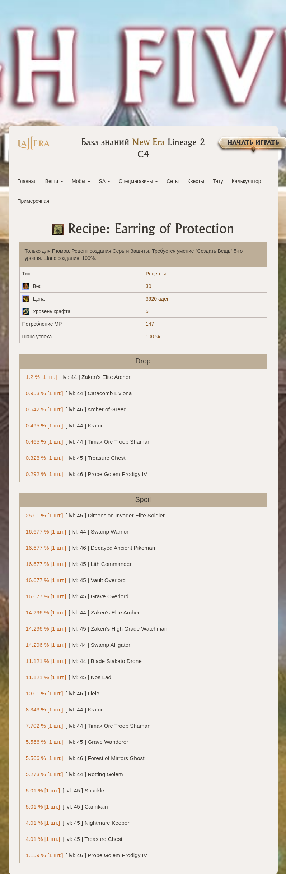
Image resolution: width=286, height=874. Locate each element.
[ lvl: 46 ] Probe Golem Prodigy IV (85, 473)
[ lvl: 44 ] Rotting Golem (73, 773)
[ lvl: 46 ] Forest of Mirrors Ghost (84, 757)
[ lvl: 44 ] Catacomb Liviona (77, 392)
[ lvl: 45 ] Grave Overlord (75, 595)
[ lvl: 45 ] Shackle (63, 790)
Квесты (195, 181)
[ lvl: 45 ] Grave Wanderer (75, 741)
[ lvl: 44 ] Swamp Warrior (76, 531)
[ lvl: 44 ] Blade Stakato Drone (82, 660)
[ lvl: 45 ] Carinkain (65, 806)
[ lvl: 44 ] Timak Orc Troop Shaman (87, 441)
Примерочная (34, 201)
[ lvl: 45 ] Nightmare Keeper (76, 822)
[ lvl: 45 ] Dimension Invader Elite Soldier (94, 515)
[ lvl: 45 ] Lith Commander (77, 563)
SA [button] (104, 181)
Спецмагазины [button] (138, 181)
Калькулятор (246, 181)
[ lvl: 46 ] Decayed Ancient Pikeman (89, 547)
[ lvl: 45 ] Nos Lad (67, 676)
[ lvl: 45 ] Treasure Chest (74, 457)
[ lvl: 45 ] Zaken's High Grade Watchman (95, 628)
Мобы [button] (81, 181)
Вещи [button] (54, 181)
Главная (27, 181)
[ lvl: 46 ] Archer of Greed (75, 408)
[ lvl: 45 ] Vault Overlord (74, 579)
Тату (218, 181)
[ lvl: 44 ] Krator (63, 425)
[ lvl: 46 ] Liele (61, 692)
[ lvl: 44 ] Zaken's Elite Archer (77, 376)
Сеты (173, 181)
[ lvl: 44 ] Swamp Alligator (77, 644)
